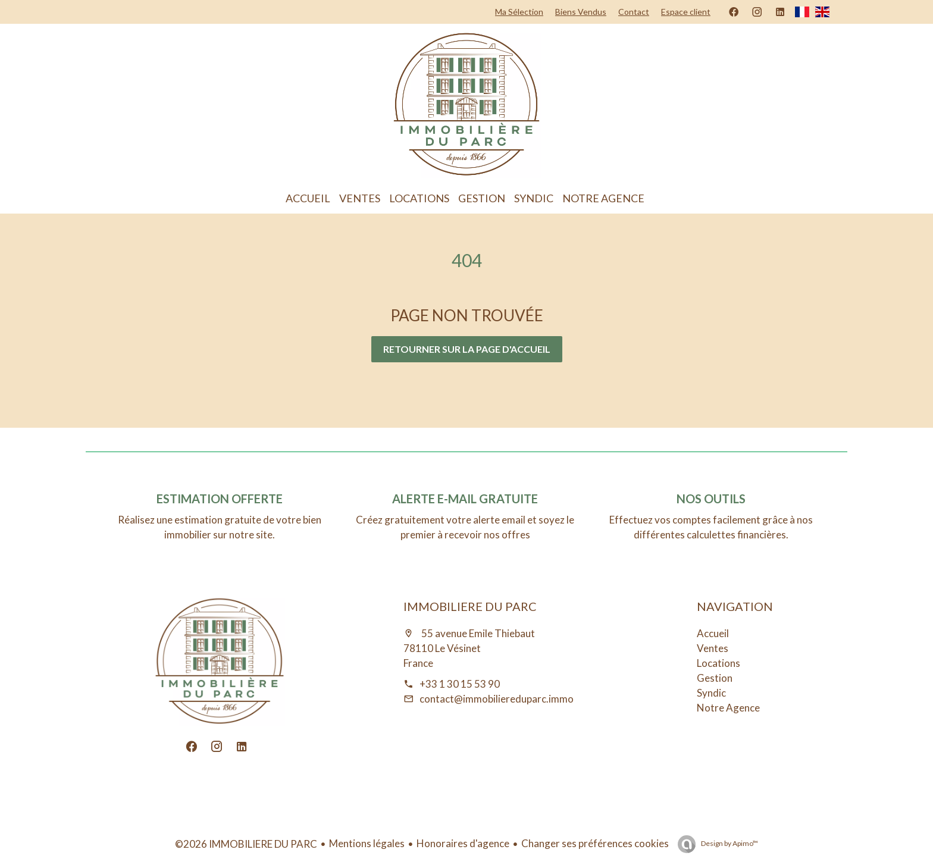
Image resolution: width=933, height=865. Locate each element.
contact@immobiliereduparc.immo (496, 698)
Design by (729, 843)
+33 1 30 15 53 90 (459, 684)
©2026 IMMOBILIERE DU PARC (246, 844)
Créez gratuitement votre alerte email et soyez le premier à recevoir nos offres (465, 527)
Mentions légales (367, 843)
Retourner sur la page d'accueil (466, 349)
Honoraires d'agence (463, 843)
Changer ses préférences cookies (595, 843)
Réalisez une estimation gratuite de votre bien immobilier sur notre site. (219, 527)
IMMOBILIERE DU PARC (470, 606)
